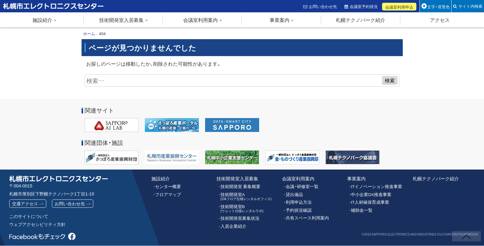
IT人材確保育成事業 (369, 201)
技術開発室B (240, 207)
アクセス (440, 19)
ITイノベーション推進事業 (375, 185)
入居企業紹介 (233, 223)
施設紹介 (42, 19)
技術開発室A (244, 195)
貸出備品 (294, 193)
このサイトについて (28, 216)
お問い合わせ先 (323, 6)
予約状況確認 (298, 208)
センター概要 (167, 185)
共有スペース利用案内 (306, 216)
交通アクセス (25, 203)
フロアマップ (167, 193)
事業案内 (279, 19)
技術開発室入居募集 (121, 19)
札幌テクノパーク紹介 (360, 19)
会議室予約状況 (365, 6)
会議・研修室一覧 (301, 185)
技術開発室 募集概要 (239, 185)
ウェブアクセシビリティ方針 (37, 224)
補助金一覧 (361, 208)
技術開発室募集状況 (239, 216)
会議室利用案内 (200, 19)
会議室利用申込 (400, 7)
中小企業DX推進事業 (370, 193)
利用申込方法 (298, 201)
